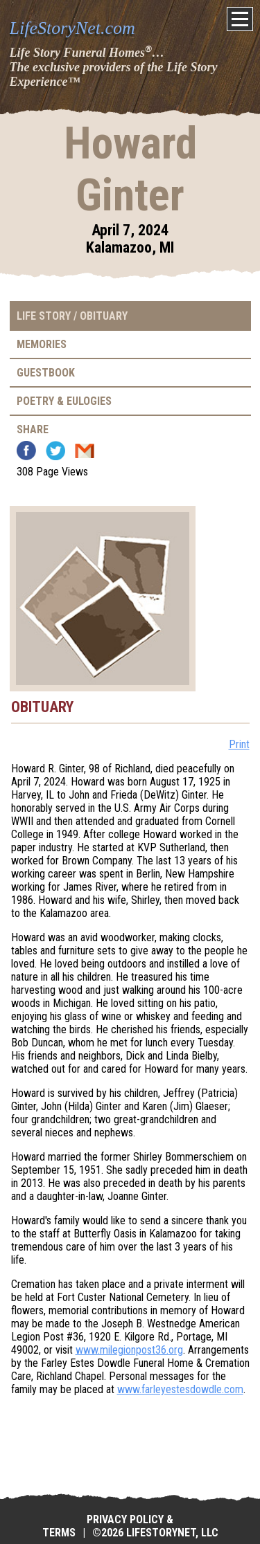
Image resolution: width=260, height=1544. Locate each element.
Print (239, 744)
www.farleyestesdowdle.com (180, 1389)
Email (84, 450)
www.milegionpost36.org (129, 1349)
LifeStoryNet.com (72, 28)
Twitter (55, 450)
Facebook (26, 450)
